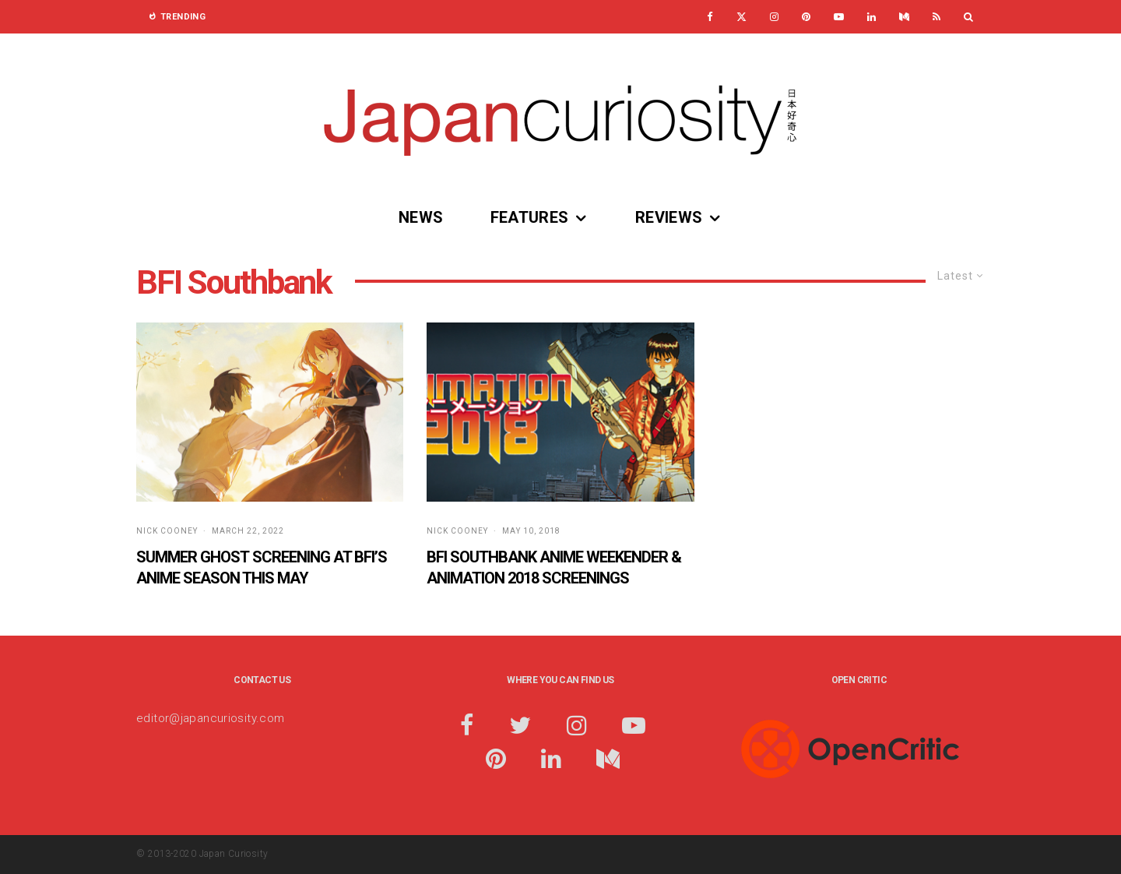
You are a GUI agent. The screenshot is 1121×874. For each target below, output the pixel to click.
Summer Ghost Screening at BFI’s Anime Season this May (261, 567)
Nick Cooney (167, 531)
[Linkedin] (871, 16)
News (421, 217)
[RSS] (936, 16)
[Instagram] (774, 16)
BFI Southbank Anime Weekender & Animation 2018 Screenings (554, 567)
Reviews (669, 217)
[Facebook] (710, 16)
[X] (741, 16)
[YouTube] (839, 16)
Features (529, 217)
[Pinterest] (806, 16)
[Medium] (904, 16)
